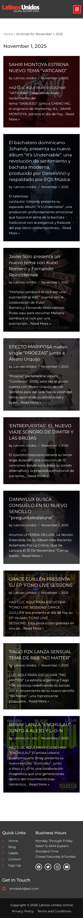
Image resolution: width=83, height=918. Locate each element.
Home (8, 34)
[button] (77, 9)
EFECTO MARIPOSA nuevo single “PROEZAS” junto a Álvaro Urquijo (38, 353)
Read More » (40, 323)
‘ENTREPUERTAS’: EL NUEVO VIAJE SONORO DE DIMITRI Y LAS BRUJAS (41, 432)
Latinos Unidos (25, 78)
